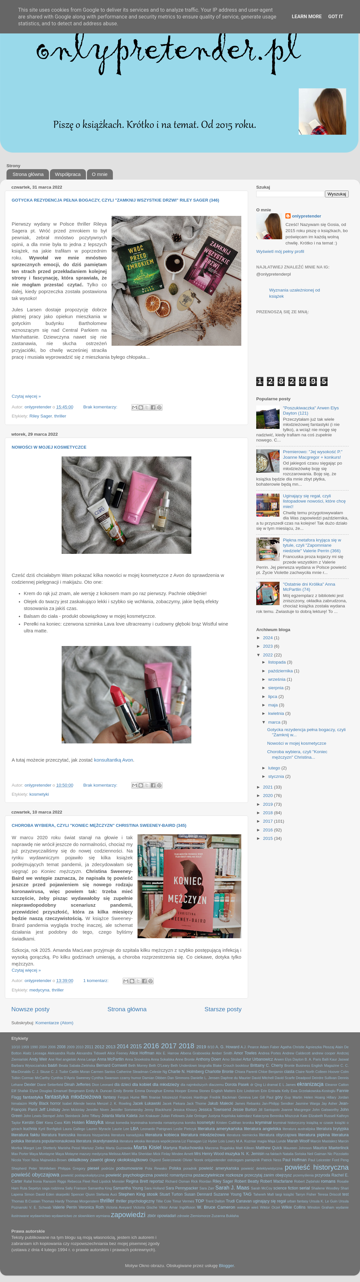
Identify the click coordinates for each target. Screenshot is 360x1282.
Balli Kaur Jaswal (335, 1059)
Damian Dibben (154, 1078)
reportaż (157, 1181)
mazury (85, 1154)
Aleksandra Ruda (61, 1053)
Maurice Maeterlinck (331, 1148)
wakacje (243, 1207)
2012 (99, 1046)
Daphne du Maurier (236, 1078)
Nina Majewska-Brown (48, 1160)
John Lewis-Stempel (39, 1116)
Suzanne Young (227, 1194)
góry (279, 1097)
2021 (268, 787)
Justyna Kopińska (222, 1116)
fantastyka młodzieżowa (73, 1097)
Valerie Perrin (65, 1207)
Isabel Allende (73, 1103)
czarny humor (130, 1078)
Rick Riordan (201, 1181)
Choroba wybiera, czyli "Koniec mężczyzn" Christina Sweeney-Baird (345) (99, 825)
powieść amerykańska (219, 1168)
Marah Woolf (298, 1141)
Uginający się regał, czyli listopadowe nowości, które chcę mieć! (314, 501)
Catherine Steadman (132, 1072)
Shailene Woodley (325, 1188)
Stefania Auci (106, 1194)
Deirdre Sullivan (324, 1078)
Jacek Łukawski (147, 1103)
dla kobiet (141, 1084)
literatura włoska (132, 1141)
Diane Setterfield (50, 1085)
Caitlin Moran (79, 1072)
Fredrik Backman (223, 1097)
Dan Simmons (178, 1078)
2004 (43, 1047)
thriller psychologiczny (135, 1201)
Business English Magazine (317, 1065)
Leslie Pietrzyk (185, 1129)
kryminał (263, 1122)
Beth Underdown (184, 1065)
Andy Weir (38, 1059)
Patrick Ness (271, 1160)
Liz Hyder (210, 1141)
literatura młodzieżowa (203, 1134)
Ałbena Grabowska (195, 1053)
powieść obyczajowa (35, 1174)
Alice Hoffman (141, 1053)
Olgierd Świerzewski (165, 1160)
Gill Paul (266, 1097)
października (281, 670)
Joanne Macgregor (296, 1110)
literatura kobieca (162, 1134)
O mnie (99, 174)
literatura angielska (262, 1128)
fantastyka (33, 1097)
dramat (272, 1085)
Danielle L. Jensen (205, 1078)
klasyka (94, 1122)
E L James (287, 1085)
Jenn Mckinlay (73, 1110)
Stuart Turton (171, 1194)
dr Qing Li (258, 1085)
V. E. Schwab (40, 1207)
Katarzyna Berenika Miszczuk (276, 1116)
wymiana (103, 1216)
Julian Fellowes (173, 1116)
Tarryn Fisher (305, 1194)
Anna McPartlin (110, 1059)
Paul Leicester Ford (323, 1160)
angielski (69, 1059)
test (345, 1194)
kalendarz (244, 1116)
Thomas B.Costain (25, 1201)
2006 (52, 1047)
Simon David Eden (39, 1194)
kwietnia (276, 713)
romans (328, 1181)
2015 (268, 838)
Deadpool (303, 1078)
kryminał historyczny (289, 1123)
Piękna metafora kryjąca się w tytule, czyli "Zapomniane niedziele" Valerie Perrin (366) (312, 545)
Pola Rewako (156, 1168)
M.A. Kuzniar (246, 1141)
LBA (134, 1128)
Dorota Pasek (237, 1084)
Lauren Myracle (99, 1129)
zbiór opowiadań (162, 1216)
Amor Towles (245, 1053)
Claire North (304, 1072)
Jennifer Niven (97, 1110)
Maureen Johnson (297, 1148)
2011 (89, 1047)
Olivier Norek (193, 1160)
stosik (152, 1194)
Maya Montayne (42, 1154)
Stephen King (131, 1194)
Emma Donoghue (148, 1091)
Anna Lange (86, 1059)
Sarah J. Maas (232, 1187)
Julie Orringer (196, 1116)
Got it (335, 16)
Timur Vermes (183, 1201)
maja (273, 705)
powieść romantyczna (173, 1175)
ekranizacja (310, 1084)
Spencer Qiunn (83, 1194)
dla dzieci (122, 1084)
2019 (268, 804)
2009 (71, 1047)
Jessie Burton (245, 1109)
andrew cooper (323, 1053)
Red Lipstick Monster (108, 1181)
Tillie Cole (163, 1201)
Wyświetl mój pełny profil (280, 251)
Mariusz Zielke (92, 1148)
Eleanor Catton (337, 1085)
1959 (25, 1047)
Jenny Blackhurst (158, 1110)
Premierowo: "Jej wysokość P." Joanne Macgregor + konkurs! (312, 454)
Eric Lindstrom (248, 1091)
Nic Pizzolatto (338, 1154)
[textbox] (126, 349)
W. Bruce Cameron (216, 1207)
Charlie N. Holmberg (186, 1071)
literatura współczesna (163, 1141)
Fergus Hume (128, 1097)
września (277, 679)
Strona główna (28, 174)
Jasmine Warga (307, 1103)
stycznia (276, 776)
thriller (60, 416)
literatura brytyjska (333, 1128)
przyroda (322, 1175)
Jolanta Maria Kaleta (120, 1116)
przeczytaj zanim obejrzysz (268, 1175)
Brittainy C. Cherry (266, 1065)
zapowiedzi (128, 1215)
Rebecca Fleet (78, 1181)
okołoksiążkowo (132, 1159)
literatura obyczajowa (278, 1135)
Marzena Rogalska (219, 1148)
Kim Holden (74, 1122)
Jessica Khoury (185, 1110)
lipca (273, 696)
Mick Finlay (162, 1154)
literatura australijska (298, 1129)
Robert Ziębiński (307, 1181)
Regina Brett (137, 1181)
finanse (155, 1097)
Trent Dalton (215, 1201)
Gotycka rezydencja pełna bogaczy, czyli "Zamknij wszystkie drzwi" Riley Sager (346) (115, 200)
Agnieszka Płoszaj (320, 1047)
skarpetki (62, 1194)
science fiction (285, 1188)
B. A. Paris (313, 1059)
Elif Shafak (19, 1091)
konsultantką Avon (113, 760)
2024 (268, 637)
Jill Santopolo (269, 1110)
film (144, 1097)
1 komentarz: (96, 980)
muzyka (232, 1153)
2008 (61, 1047)
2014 (122, 1046)
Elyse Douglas (41, 1091)
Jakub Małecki (220, 1103)
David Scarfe (285, 1078)
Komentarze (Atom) (54, 1022)
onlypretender (306, 216)
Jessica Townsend (214, 1109)
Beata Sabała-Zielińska (77, 1065)
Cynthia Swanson (105, 1078)
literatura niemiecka (242, 1135)
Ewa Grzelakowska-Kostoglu (313, 1091)
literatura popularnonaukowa (50, 1141)
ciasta (289, 1071)
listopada (277, 662)
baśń (52, 1065)
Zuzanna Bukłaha (225, 1216)
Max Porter (20, 1154)
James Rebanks (247, 1103)
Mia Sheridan (142, 1154)
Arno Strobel (232, 1059)
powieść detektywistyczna (261, 1168)
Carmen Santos (103, 1072)
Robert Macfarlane (276, 1181)
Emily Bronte (124, 1091)
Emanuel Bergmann (69, 1091)
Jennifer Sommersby (126, 1110)
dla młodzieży (165, 1084)
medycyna (40, 990)
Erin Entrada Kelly (275, 1091)
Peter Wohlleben (42, 1168)
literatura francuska (59, 1135)
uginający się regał (269, 1201)
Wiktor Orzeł (270, 1207)
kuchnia (30, 1128)
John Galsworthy (325, 1110)
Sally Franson (76, 1188)
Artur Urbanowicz (258, 1059)
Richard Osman (177, 1181)
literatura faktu (25, 1134)
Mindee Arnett (182, 1154)
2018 (268, 812)
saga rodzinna (53, 1188)
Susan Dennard (198, 1194)
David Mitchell (262, 1078)
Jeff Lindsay (49, 1109)
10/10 (15, 1047)
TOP (199, 1201)
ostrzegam (235, 1160)
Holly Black (39, 1103)
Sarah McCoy (261, 1188)
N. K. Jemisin (253, 1153)
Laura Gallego (74, 1129)
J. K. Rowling (120, 1103)
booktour (242, 1065)
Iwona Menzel (97, 1103)
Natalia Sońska (294, 1154)
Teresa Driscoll (329, 1194)
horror (55, 1103)
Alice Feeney (117, 1053)
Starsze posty (223, 1009)
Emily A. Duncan (99, 1091)
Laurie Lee (120, 1129)
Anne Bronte (185, 1059)
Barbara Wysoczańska (29, 1065)
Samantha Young (128, 1188)
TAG (247, 1194)
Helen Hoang (314, 1097)
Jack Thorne (196, 1103)
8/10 (211, 1047)
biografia (204, 1065)
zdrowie (183, 1216)
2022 (268, 655)
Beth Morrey (138, 1065)
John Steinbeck (68, 1116)
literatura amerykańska (220, 1128)
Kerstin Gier (32, 1122)
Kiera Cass (53, 1123)
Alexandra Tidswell (91, 1053)
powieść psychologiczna (129, 1175)
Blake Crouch (223, 1065)
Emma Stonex (199, 1091)
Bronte (289, 1065)
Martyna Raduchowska (183, 1148)
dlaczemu (216, 1085)
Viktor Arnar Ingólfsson (177, 1207)
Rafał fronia (33, 1181)
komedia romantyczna (166, 1123)
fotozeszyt (170, 1097)
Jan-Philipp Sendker (278, 1103)
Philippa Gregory (71, 1168)
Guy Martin (293, 1097)
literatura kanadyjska (127, 1135)
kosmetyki (39, 794)
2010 (80, 1047)
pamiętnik (252, 1160)
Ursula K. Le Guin (323, 1201)
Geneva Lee (248, 1097)
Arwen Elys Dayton (289, 1059)
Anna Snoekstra (137, 1059)
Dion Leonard (102, 1085)
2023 (268, 646)
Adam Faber (269, 1047)
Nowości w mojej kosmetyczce (49, 447)
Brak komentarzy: (101, 407)
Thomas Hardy (53, 1201)
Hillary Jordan (338, 1097)
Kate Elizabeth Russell (318, 1116)
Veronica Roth (91, 1207)
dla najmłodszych (194, 1085)
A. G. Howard (227, 1047)
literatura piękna (314, 1134)
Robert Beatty (246, 1181)
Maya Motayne (66, 1154)
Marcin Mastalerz (323, 1141)
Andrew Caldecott (296, 1053)
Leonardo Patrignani (156, 1129)
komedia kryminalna (131, 1123)
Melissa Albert (119, 1154)
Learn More (307, 16)
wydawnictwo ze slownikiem (73, 1216)
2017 (268, 821)
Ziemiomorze (200, 1216)
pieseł (93, 1168)
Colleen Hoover (327, 1072)
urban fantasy (297, 1201)
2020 (268, 795)
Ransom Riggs (54, 1181)
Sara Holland (154, 1188)
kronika (248, 1123)
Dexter (30, 1084)
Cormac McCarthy (35, 1078)
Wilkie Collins (294, 1207)
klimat (109, 1123)
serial (304, 1188)
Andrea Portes (269, 1053)
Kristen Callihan (228, 1123)
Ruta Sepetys (30, 1188)
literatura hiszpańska (93, 1135)
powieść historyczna (317, 1167)
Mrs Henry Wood (209, 1153)
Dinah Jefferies (77, 1084)
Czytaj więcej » (26, 396)
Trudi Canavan (239, 1201)
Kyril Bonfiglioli (49, 1129)
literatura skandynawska (97, 1141)
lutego (275, 767)
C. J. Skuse (41, 1072)
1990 (34, 1047)
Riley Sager (41, 416)
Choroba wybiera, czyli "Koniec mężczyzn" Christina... (297, 754)
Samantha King (100, 1188)
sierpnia (276, 687)
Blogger (226, 1265)
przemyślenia (303, 1175)
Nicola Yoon (20, 1160)
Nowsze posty (30, 1009)
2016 (268, 830)
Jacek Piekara (173, 1103)
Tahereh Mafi (263, 1194)
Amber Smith (222, 1053)
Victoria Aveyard (119, 1207)
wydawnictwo (40, 1216)
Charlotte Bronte (219, 1071)
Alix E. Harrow (167, 1053)
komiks (190, 1123)
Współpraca (67, 174)
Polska (175, 1168)
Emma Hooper (174, 1091)
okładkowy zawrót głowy (92, 1159)
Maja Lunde (277, 1141)
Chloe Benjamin (270, 1072)
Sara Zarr (206, 1188)
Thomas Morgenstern (82, 1201)
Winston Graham (320, 1207)
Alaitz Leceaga (34, 1053)
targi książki (284, 1194)
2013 (110, 1046)
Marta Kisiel (148, 1147)
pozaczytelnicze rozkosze (218, 1175)
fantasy (109, 1097)
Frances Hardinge (193, 1097)
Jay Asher (329, 1103)
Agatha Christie (293, 1047)
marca (275, 722)
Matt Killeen (245, 1148)
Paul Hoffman (294, 1160)
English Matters (223, 1091)
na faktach (274, 1154)
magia (262, 1141)
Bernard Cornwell (111, 1065)
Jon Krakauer (149, 1116)
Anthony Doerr (208, 1059)
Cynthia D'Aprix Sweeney (70, 1078)
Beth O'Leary (159, 1065)
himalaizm (19, 1103)
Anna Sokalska (162, 1059)
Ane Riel (55, 1059)
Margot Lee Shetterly (39, 1148)
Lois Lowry (226, 1141)
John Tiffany (90, 1116)
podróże (108, 1168)
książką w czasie (319, 1123)
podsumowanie (129, 1168)
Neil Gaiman (316, 1154)
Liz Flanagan (192, 1141)
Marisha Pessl (69, 1148)
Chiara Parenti (246, 1072)
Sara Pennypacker (182, 1188)
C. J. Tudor (59, 1072)
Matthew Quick (269, 1148)
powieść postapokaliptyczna (82, 1175)
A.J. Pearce (250, 1047)
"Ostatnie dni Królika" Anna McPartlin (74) (309, 587)
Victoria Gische (145, 1207)
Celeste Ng (158, 1072)
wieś (254, 1207)
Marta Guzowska (119, 1148)
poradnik (190, 1168)
